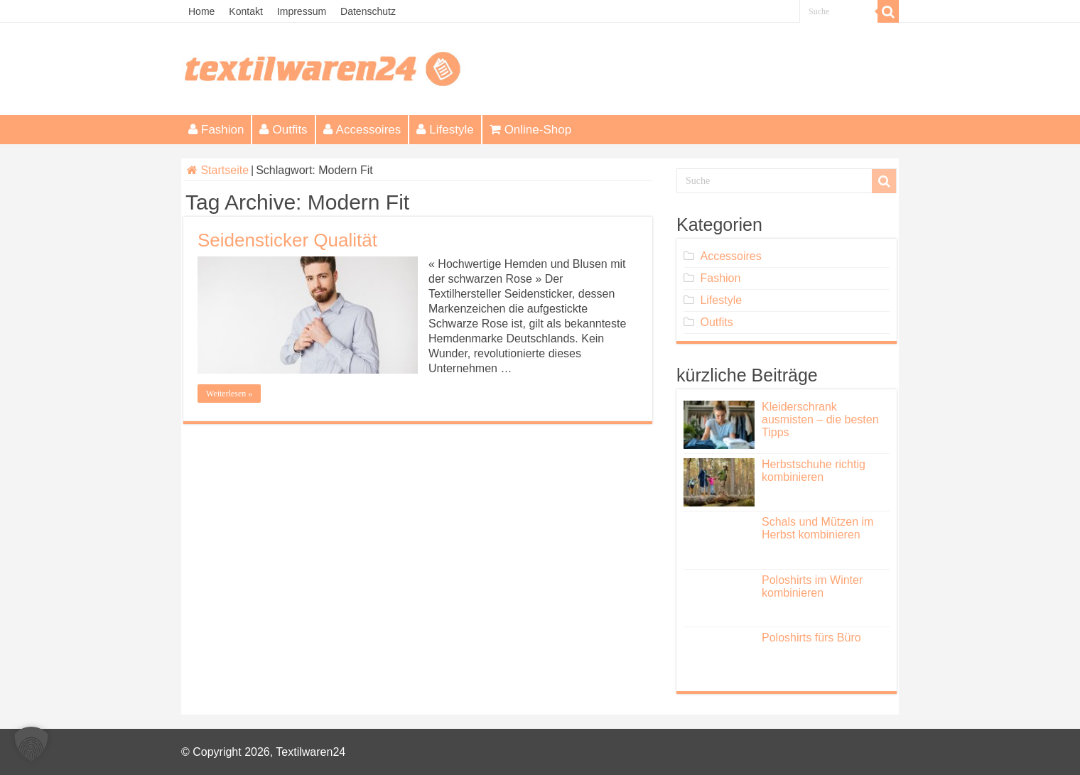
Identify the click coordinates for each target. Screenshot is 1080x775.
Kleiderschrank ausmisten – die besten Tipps (820, 419)
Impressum (301, 11)
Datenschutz (368, 11)
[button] (31, 743)
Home (201, 11)
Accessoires (362, 129)
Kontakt (245, 11)
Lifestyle (444, 129)
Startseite (218, 170)
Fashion (216, 129)
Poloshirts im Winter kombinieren (812, 586)
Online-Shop (531, 129)
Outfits (283, 129)
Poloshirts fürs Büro (811, 638)
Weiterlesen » (229, 394)
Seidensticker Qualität (287, 240)
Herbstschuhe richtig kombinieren (813, 470)
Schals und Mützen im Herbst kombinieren (817, 528)
